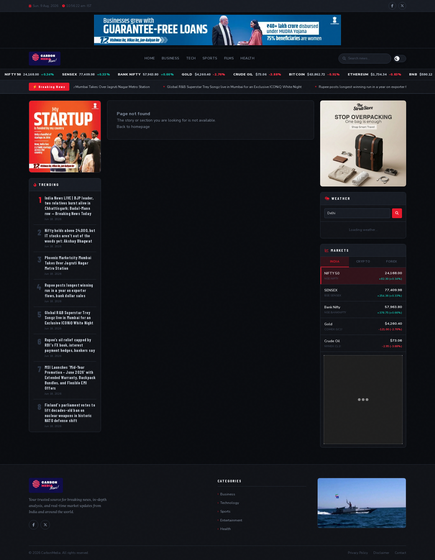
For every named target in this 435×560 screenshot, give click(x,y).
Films (229, 58)
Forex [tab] (391, 261)
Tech (191, 58)
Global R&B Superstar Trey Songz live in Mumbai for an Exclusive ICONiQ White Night (242, 86)
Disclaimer (381, 553)
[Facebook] (392, 6)
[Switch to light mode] (399, 58)
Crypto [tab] (363, 261)
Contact (400, 553)
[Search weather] (397, 213)
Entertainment (231, 520)
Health (247, 58)
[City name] (357, 213)
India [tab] (335, 261)
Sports (210, 58)
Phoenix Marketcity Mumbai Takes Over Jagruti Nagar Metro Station (105, 86)
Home (150, 58)
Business (170, 58)
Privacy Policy (358, 553)
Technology (229, 502)
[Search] (367, 58)
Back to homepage (133, 126)
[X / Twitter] (402, 6)
